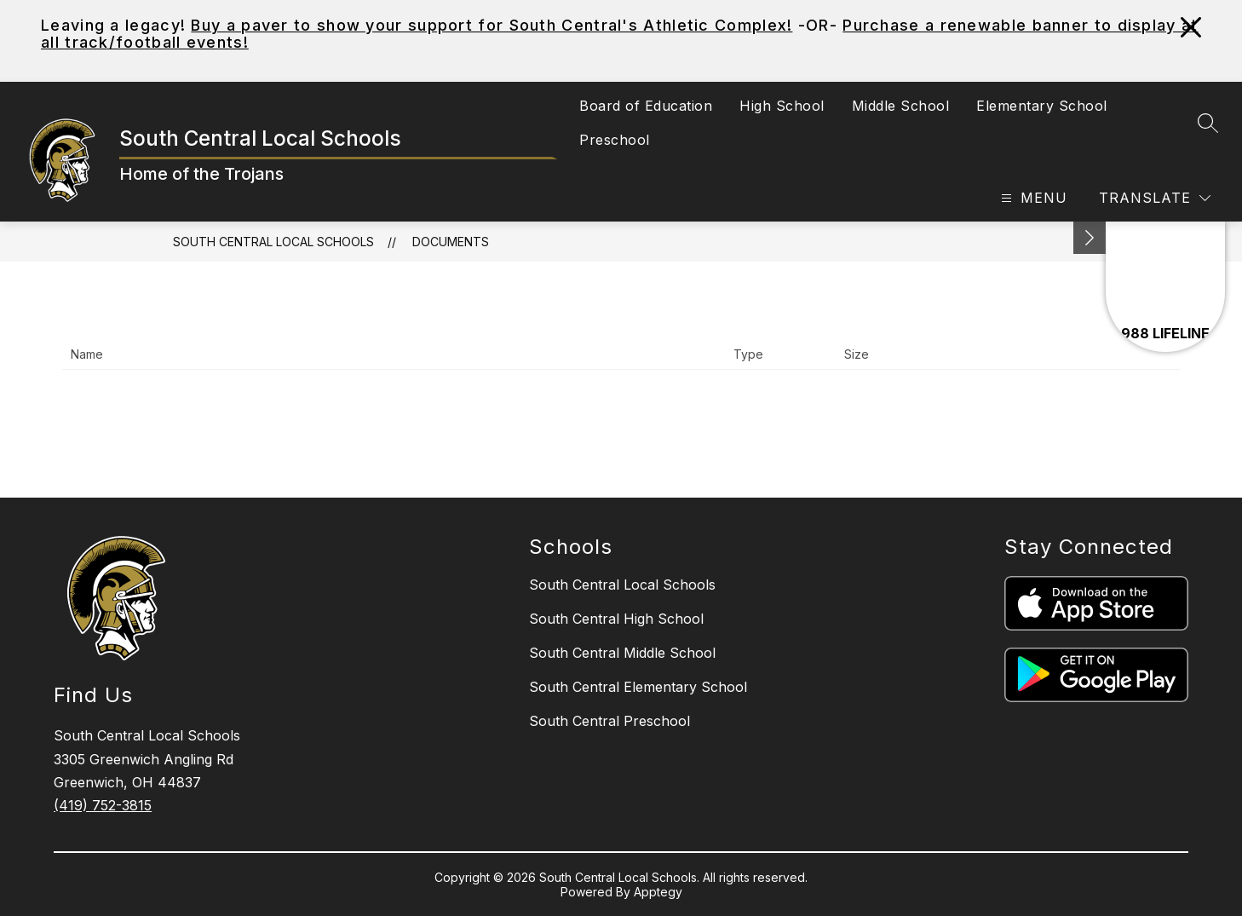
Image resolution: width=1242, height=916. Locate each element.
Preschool (614, 139)
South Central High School (616, 618)
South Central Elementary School (638, 686)
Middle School (901, 105)
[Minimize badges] (1089, 238)
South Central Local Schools (273, 241)
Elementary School (1041, 105)
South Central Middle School (622, 652)
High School (782, 105)
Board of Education (645, 105)
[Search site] (1208, 122)
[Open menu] (1032, 198)
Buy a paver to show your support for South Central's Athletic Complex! (491, 25)
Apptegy (658, 891)
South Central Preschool (609, 720)
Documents (450, 241)
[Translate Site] (1155, 198)
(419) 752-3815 (103, 805)
